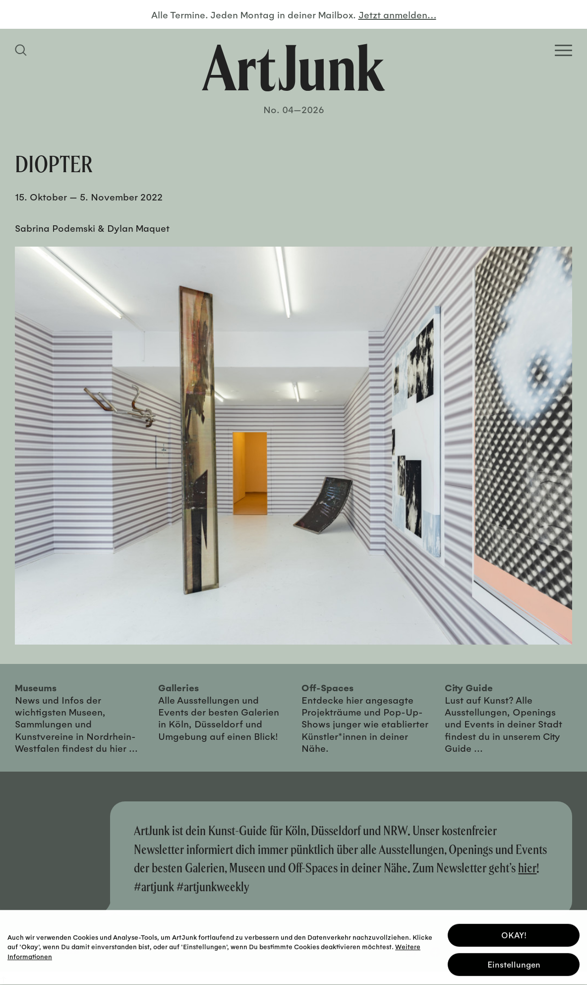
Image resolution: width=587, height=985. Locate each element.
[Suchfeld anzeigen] (22, 50)
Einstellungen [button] (513, 962)
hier (527, 867)
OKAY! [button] (514, 933)
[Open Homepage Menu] (563, 50)
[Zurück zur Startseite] (293, 67)
